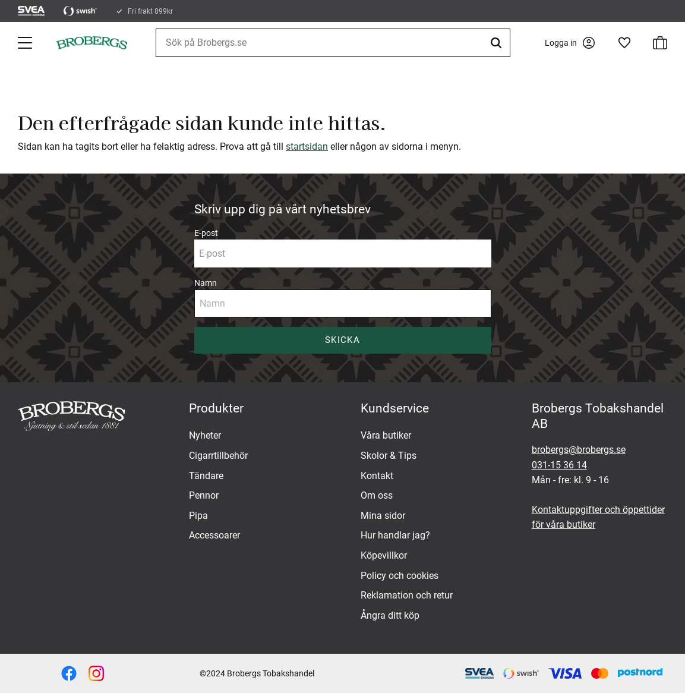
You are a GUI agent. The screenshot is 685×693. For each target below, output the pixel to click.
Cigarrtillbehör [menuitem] (218, 455)
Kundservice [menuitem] (395, 408)
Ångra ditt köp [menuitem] (390, 615)
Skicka (342, 340)
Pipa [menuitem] (198, 515)
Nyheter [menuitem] (205, 435)
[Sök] (498, 42)
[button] (26, 43)
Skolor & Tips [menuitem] (388, 455)
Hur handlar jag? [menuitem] (395, 535)
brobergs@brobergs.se (579, 449)
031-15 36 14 (559, 465)
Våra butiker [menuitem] (386, 435)
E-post (206, 233)
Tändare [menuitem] (206, 475)
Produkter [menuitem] (216, 408)
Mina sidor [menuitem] (383, 515)
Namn (205, 283)
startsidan (307, 146)
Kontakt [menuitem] (377, 475)
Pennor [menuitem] (204, 495)
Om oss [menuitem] (377, 495)
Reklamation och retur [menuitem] (407, 595)
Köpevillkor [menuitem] (384, 555)
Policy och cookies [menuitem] (399, 575)
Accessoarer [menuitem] (214, 535)
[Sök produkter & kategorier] (333, 42)
